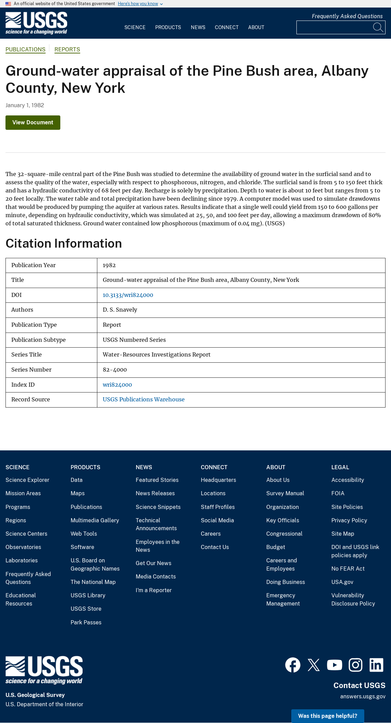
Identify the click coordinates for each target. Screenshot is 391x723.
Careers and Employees (281, 564)
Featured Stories (157, 480)
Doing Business (285, 582)
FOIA (337, 493)
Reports (67, 49)
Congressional (284, 534)
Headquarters (218, 480)
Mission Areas (23, 493)
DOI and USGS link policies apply (355, 551)
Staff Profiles (218, 507)
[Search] (379, 27)
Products (168, 27)
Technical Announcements (156, 524)
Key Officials (282, 520)
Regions (15, 520)
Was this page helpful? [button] (327, 716)
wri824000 (117, 385)
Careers (211, 534)
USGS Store (86, 609)
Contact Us (215, 547)
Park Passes (86, 622)
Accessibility (347, 480)
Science (135, 27)
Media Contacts (156, 576)
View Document (32, 122)
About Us (278, 480)
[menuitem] (135, 23)
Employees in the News (158, 546)
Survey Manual (285, 493)
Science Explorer (27, 480)
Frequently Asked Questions (347, 16)
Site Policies (347, 507)
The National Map (93, 582)
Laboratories (21, 560)
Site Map (342, 534)
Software (82, 547)
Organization (282, 507)
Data (77, 480)
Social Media (217, 520)
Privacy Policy (349, 520)
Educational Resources (20, 599)
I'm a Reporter (154, 590)
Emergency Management (283, 599)
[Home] (36, 33)
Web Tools (84, 534)
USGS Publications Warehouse (144, 399)
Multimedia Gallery (95, 520)
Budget (275, 547)
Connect (227, 27)
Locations (213, 493)
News (198, 27)
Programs (17, 507)
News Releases (155, 493)
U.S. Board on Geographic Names (95, 564)
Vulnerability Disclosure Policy (353, 599)
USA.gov (342, 582)
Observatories (23, 547)
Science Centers (26, 534)
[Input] (341, 27)
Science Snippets (158, 507)
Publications (25, 49)
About (256, 27)
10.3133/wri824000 (128, 295)
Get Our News (153, 563)
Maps (78, 493)
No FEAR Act (348, 568)
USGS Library (88, 595)
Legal (340, 467)
